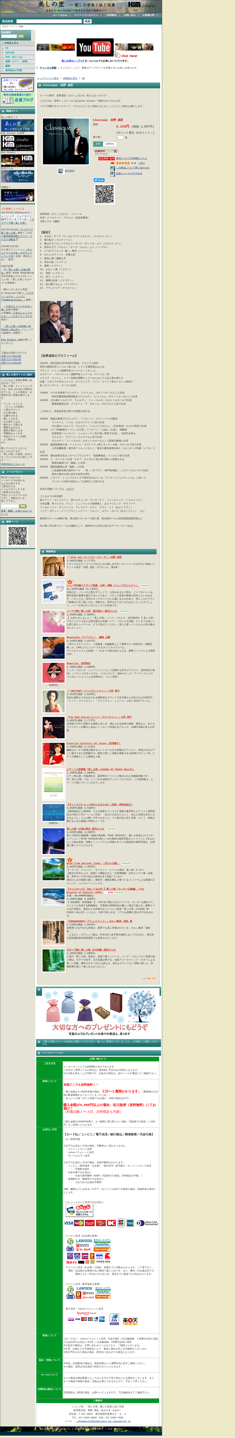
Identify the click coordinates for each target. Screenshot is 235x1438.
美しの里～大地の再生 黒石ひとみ (86, 829)
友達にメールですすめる (129, 174)
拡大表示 (65, 170)
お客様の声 (148, 15)
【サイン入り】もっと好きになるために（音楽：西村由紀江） (100, 805)
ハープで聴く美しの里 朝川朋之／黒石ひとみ (92, 612)
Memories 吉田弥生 (79, 664)
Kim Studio (115, 1431)
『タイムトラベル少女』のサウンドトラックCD (16, 252)
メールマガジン (14, 471)
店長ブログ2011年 (11, 362)
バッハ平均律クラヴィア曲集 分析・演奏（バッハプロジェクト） (103, 586)
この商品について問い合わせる (132, 168)
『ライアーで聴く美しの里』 (17, 220)
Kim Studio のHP (12, 339)
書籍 (7, 66)
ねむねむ (10, 52)
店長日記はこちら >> (13, 463)
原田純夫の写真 (13, 70)
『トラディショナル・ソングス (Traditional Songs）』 (17, 295)
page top (151, 979)
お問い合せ (130, 15)
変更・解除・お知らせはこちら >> (16, 512)
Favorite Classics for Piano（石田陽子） (94, 744)
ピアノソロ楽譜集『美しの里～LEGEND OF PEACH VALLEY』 (101, 770)
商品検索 (7, 21)
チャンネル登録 (49, 68)
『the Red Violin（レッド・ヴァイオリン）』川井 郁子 (99, 717)
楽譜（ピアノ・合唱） (17, 61)
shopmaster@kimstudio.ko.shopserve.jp (103, 1424)
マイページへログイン (86, 15)
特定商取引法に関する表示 (89, 1431)
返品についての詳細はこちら (131, 158)
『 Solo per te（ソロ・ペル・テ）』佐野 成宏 (94, 558)
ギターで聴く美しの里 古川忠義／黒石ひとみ (91, 950)
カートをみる (60, 15)
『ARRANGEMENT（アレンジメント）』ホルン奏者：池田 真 (99, 922)
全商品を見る (11, 43)
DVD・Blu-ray (14, 57)
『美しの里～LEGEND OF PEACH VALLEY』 (16, 327)
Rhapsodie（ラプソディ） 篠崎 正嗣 (88, 638)
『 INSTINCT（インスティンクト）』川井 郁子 (93, 691)
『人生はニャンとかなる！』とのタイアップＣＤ (16, 314)
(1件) (141, 163)
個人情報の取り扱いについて (54, 1431)
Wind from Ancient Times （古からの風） (93, 864)
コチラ (69, 489)
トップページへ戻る (48, 78)
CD (6, 48)
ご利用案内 (111, 15)
